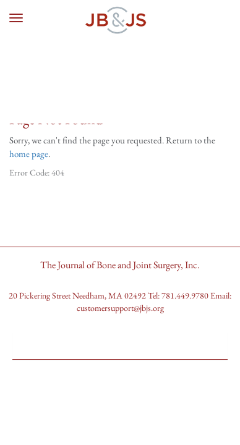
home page (28, 153)
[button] (120, 341)
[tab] (120, 346)
